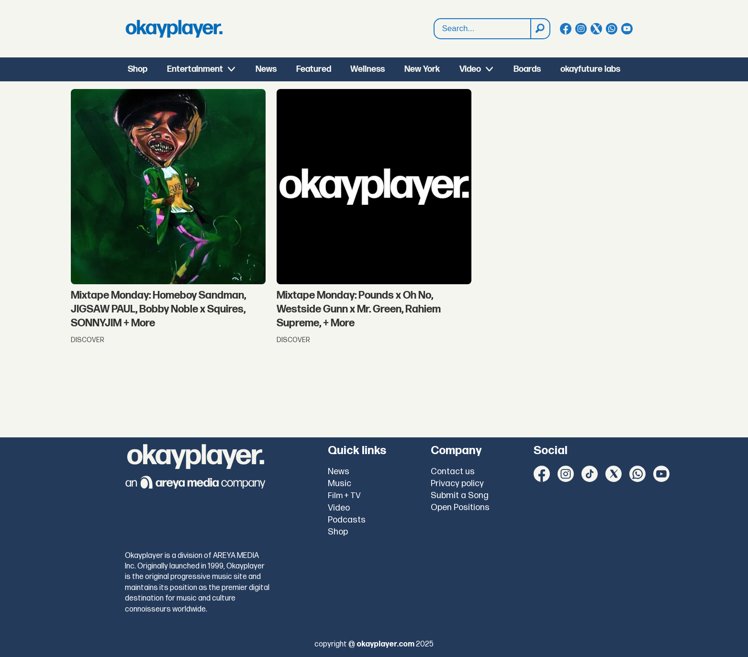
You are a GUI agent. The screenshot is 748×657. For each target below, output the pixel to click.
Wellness (367, 69)
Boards (527, 69)
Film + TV (344, 496)
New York (422, 69)
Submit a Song (460, 495)
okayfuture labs (590, 69)
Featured (313, 69)
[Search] (539, 28)
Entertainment (195, 69)
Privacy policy (457, 484)
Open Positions (460, 507)
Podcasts (347, 520)
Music (339, 484)
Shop (137, 69)
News (266, 69)
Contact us (453, 472)
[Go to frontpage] (174, 28)
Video (470, 69)
